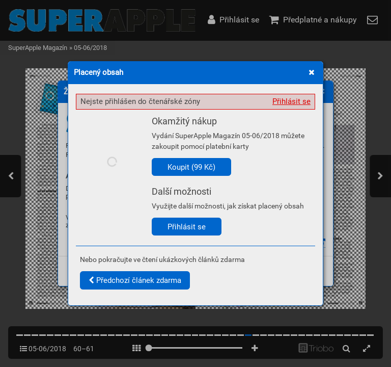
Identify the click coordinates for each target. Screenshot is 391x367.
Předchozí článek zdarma (135, 280)
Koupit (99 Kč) (191, 167)
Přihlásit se (291, 101)
